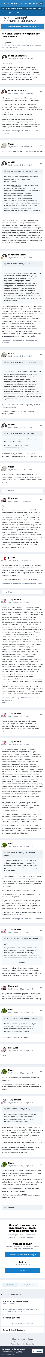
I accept (37, 1351)
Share (10, 1284)
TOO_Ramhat (14, 599)
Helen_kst (13, 498)
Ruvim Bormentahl (17, 90)
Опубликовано (20, 58)
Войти (22, 1270)
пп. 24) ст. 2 (14, 104)
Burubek (27, 171)
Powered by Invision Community (22, 1344)
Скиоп (11, 144)
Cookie (30, 1339)
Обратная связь (18, 1339)
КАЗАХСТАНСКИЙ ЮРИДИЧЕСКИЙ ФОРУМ (19, 19)
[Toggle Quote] (5, 171)
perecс (11, 557)
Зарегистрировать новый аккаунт (22, 1255)
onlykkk (11, 162)
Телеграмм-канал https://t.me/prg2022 (20, 3)
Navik (11, 843)
